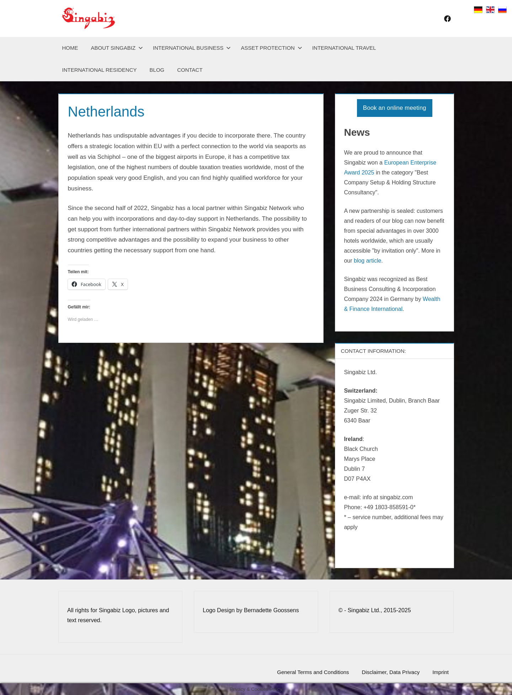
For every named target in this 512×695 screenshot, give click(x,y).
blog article (367, 261)
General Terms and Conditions (313, 672)
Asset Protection (271, 48)
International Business (192, 48)
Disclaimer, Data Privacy (391, 672)
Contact (189, 70)
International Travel (344, 48)
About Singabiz (117, 48)
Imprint (440, 672)
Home (70, 48)
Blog (157, 70)
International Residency (99, 70)
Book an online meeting (394, 107)
